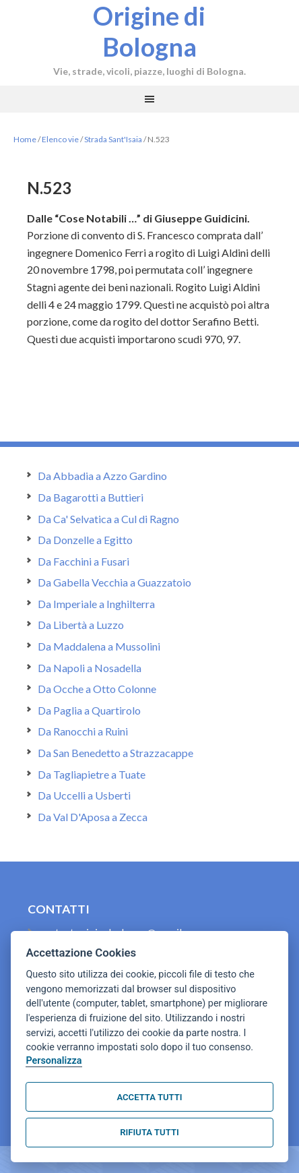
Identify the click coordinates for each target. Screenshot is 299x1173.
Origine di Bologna (149, 31)
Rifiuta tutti (149, 1132)
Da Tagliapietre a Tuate (91, 774)
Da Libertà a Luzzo (81, 624)
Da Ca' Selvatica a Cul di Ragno (108, 518)
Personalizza (53, 1060)
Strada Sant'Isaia (113, 139)
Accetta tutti (149, 1097)
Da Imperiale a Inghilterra (96, 603)
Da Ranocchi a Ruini (83, 731)
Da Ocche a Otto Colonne (97, 688)
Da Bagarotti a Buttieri (90, 497)
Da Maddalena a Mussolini (99, 646)
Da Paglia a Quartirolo (89, 710)
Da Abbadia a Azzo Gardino (102, 475)
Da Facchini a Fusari (83, 561)
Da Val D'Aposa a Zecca (92, 816)
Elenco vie (60, 139)
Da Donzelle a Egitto (85, 539)
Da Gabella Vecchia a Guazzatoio (114, 582)
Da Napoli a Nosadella (89, 667)
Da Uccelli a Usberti (84, 795)
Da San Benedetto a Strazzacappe (115, 752)
